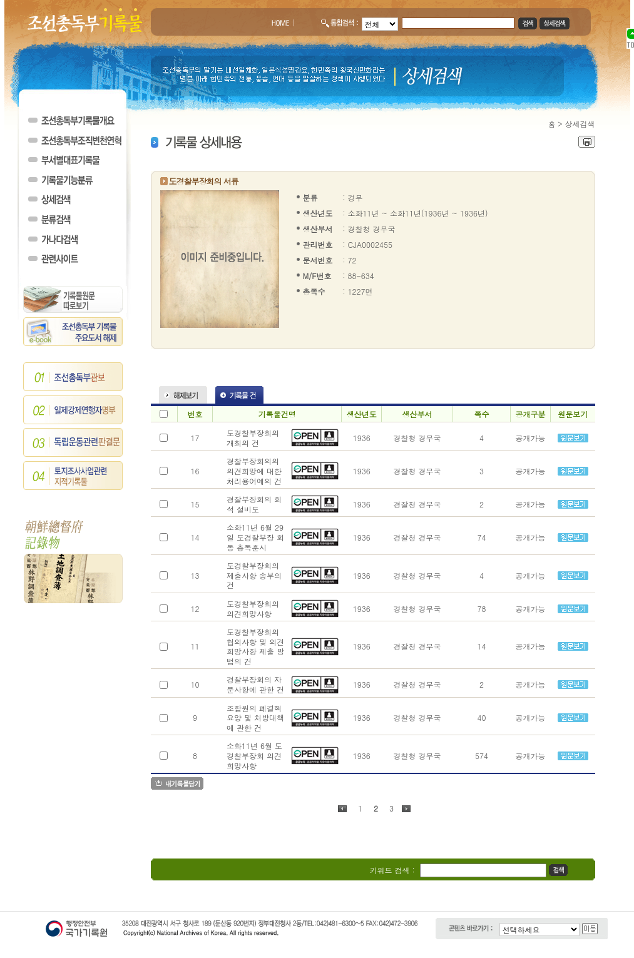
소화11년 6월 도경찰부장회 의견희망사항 (254, 755)
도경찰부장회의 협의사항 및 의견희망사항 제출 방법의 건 (255, 646)
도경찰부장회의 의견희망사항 (253, 608)
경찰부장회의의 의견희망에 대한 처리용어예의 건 (254, 471)
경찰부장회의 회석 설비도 (254, 504)
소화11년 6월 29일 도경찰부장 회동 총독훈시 (255, 537)
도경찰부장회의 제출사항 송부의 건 (254, 575)
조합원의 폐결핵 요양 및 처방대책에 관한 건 (255, 718)
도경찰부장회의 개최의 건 (253, 437)
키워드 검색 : (392, 870)
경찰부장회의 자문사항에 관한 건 (255, 684)
